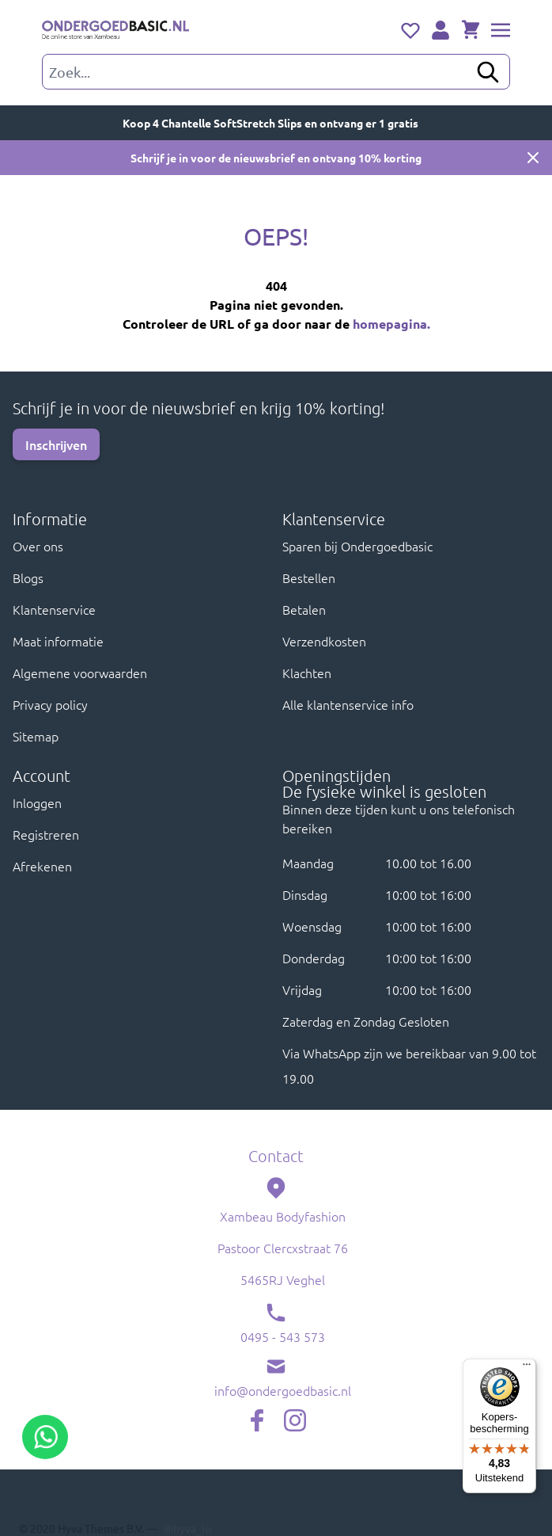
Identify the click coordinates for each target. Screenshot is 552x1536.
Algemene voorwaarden (80, 672)
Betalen (304, 609)
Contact (276, 1155)
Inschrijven (56, 444)
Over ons (38, 546)
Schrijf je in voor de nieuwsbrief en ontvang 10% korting (276, 158)
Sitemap (36, 736)
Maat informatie (58, 641)
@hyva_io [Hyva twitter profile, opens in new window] (187, 1528)
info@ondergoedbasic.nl (282, 1390)
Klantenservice (54, 609)
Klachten (306, 672)
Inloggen (37, 802)
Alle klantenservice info (348, 704)
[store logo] (115, 31)
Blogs (28, 577)
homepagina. (391, 323)
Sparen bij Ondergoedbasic (357, 546)
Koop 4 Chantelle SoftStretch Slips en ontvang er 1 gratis (276, 123)
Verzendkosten (324, 641)
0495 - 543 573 (282, 1336)
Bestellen (308, 577)
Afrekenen (42, 866)
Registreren (46, 834)
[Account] (440, 30)
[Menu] (526, 1368)
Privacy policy (50, 704)
